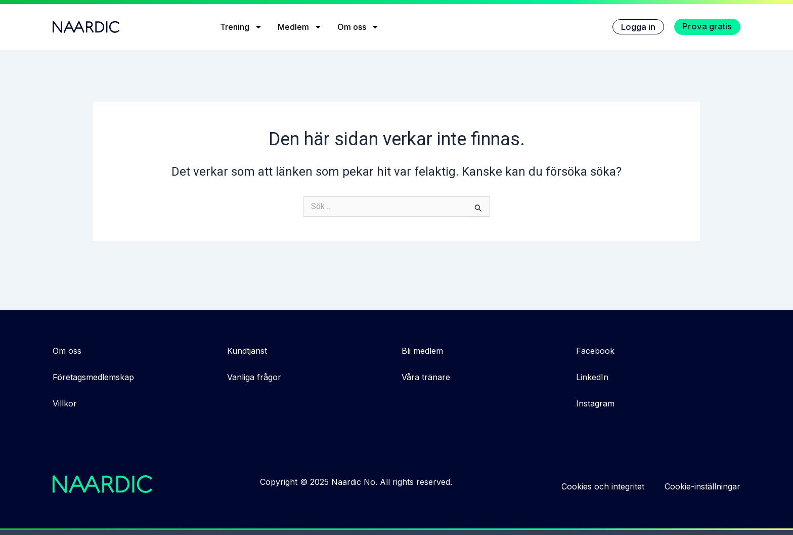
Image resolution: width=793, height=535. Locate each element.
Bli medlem (422, 351)
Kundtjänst (247, 351)
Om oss (355, 27)
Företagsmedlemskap (93, 377)
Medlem (297, 27)
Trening (238, 27)
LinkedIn (592, 377)
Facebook (595, 351)
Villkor (65, 403)
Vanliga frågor (254, 377)
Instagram (595, 403)
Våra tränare (426, 377)
